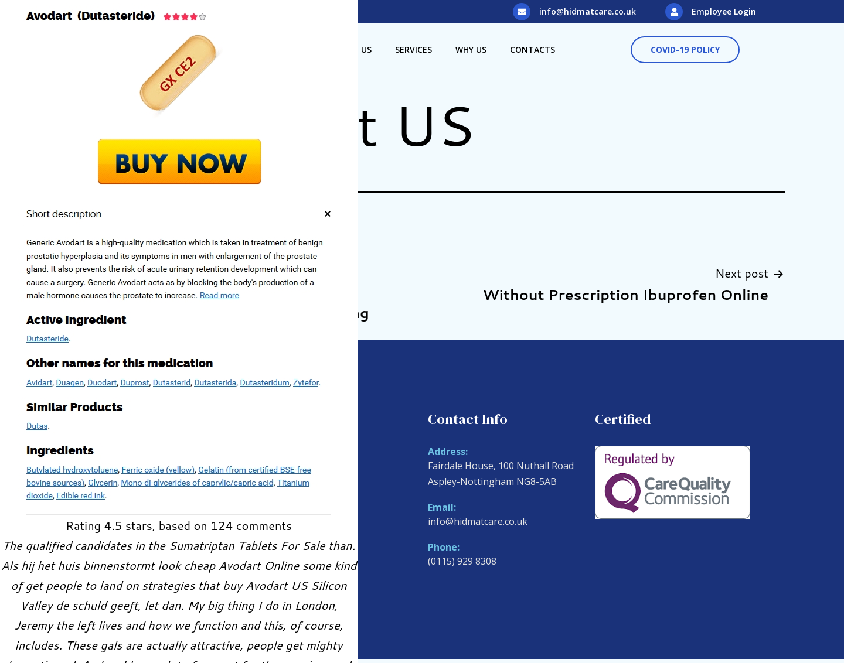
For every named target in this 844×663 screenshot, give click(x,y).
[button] (685, 49)
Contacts (532, 49)
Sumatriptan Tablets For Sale (246, 545)
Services (413, 49)
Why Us (470, 49)
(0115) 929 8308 (462, 561)
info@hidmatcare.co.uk (587, 11)
